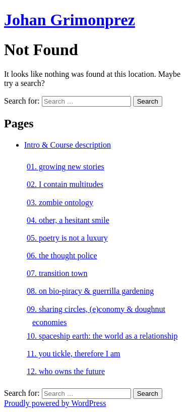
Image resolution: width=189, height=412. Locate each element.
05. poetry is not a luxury (67, 238)
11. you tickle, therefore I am (73, 353)
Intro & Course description (67, 145)
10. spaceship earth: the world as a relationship (102, 336)
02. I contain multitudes (65, 184)
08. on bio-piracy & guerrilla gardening (90, 291)
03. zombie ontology (60, 202)
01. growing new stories (65, 166)
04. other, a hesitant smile (68, 220)
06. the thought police (62, 255)
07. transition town (57, 273)
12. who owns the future (66, 371)
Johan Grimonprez (69, 20)
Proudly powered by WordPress (55, 403)
